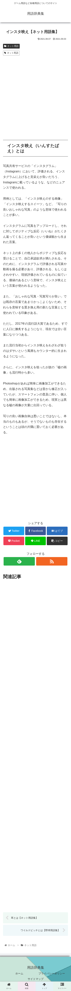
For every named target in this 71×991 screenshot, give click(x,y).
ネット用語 (11, 46)
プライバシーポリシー (51, 973)
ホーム (19, 973)
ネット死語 (11, 53)
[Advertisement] (35, 94)
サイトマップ (36, 978)
